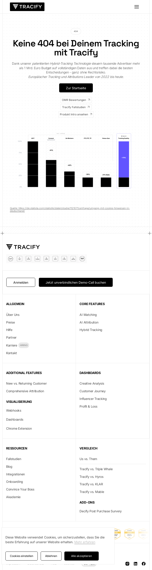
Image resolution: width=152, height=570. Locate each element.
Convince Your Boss (20, 489)
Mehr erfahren (84, 542)
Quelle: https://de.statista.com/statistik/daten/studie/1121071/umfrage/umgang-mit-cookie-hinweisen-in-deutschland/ (70, 209)
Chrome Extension (19, 428)
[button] (136, 6)
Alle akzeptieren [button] (81, 556)
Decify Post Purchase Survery (101, 511)
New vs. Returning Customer (26, 383)
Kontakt (11, 353)
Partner (11, 337)
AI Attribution (89, 322)
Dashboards (14, 419)
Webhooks (13, 410)
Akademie (13, 497)
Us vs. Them (88, 459)
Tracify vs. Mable (92, 492)
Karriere (11, 345)
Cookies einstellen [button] (21, 556)
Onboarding (14, 481)
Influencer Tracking (93, 399)
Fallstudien (13, 459)
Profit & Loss (88, 406)
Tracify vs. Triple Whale (96, 469)
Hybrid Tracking (91, 330)
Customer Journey (92, 391)
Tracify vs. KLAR (91, 484)
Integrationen (15, 474)
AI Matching (88, 315)
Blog (9, 466)
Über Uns (12, 315)
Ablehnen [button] (51, 556)
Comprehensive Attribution (25, 391)
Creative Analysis (92, 383)
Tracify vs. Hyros (91, 477)
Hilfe (9, 330)
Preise (10, 322)
